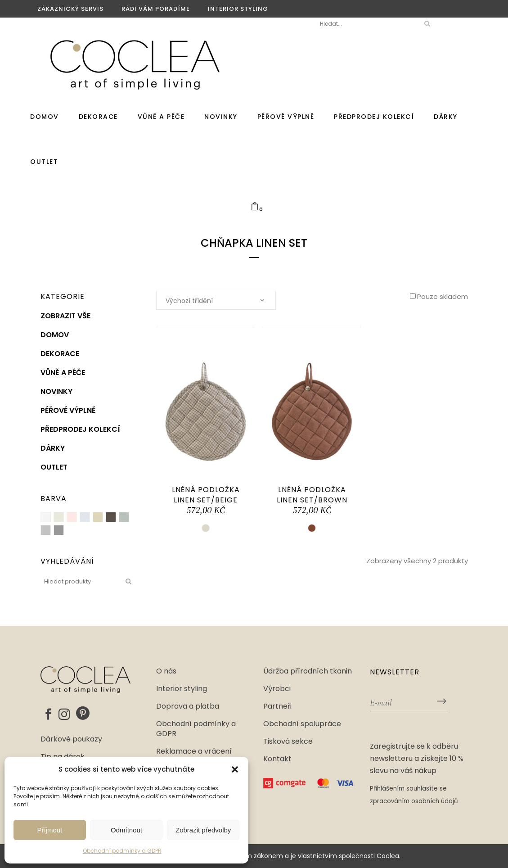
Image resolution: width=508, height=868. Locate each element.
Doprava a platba (187, 706)
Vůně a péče (62, 372)
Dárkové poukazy (71, 739)
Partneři (277, 706)
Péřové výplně (68, 410)
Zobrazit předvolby (203, 830)
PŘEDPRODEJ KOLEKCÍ (80, 429)
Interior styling (238, 9)
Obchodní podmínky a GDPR (122, 850)
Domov (54, 335)
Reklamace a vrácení (194, 751)
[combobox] (216, 300)
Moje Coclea (280, 23)
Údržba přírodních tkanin (307, 671)
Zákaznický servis (70, 9)
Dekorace (59, 353)
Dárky (52, 448)
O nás (166, 671)
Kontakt (277, 759)
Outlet (53, 467)
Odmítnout (126, 830)
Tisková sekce (288, 741)
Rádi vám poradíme (155, 9)
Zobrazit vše (65, 316)
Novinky (56, 391)
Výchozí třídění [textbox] (189, 300)
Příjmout (49, 830)
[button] (234, 769)
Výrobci (277, 689)
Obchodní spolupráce (302, 724)
